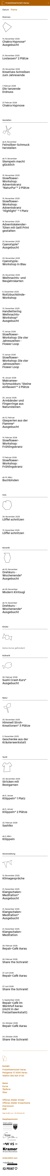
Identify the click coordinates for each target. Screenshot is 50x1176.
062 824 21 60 (17, 1075)
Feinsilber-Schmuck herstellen (15, 145)
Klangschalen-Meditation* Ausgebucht (12, 894)
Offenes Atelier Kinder (13, 1099)
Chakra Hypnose (13, 104)
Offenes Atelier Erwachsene (16, 1102)
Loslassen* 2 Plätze (15, 57)
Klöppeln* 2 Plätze (14, 811)
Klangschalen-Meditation (12, 932)
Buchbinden (10, 479)
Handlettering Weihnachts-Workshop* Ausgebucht (11, 315)
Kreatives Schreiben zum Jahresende (16, 72)
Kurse (5, 1086)
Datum (5, 9)
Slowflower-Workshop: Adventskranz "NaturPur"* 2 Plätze (15, 182)
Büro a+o (10, 1113)
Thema (14, 9)
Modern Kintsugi (13, 591)
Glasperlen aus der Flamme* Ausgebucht (15, 422)
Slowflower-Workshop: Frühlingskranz (12, 442)
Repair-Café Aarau (14, 947)
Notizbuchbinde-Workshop (14, 295)
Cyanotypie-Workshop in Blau (14, 261)
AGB (4, 1108)
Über (4, 1092)
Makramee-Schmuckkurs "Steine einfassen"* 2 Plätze (16, 383)
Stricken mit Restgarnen (11, 782)
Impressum (8, 1105)
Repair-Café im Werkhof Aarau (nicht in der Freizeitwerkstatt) (14, 1006)
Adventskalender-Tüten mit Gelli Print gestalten (15, 226)
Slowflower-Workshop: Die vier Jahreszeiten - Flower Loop (15, 338)
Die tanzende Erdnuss (11, 89)
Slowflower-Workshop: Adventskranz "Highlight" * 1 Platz (15, 205)
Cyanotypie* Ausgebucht (11, 244)
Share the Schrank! (15, 961)
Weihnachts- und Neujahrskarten (14, 278)
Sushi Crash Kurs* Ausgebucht (14, 680)
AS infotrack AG (20, 1113)
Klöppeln (8, 838)
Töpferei (6, 1089)
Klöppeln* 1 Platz (13, 797)
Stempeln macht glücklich (13, 162)
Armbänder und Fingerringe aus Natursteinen (13, 402)
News (5, 1083)
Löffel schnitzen (13, 518)
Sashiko (9, 824)
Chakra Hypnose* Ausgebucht (14, 42)
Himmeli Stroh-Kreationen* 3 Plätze (16, 723)
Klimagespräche (13, 877)
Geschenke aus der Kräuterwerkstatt (15, 739)
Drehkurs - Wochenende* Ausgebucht (12, 574)
